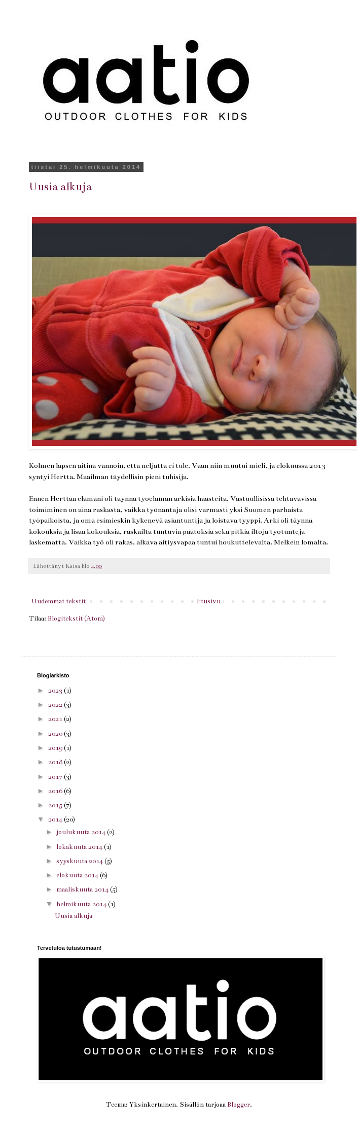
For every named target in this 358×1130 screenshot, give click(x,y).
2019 (56, 748)
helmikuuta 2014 (82, 904)
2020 (56, 734)
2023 (56, 691)
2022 (56, 705)
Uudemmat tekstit (58, 601)
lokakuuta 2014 (80, 847)
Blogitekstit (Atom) (76, 618)
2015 (56, 805)
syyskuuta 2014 (80, 861)
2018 (56, 762)
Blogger (238, 1105)
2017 (56, 777)
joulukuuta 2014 (81, 832)
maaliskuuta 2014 (83, 889)
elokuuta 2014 (78, 875)
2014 (56, 819)
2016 (56, 791)
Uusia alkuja (60, 186)
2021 (56, 719)
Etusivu (209, 601)
